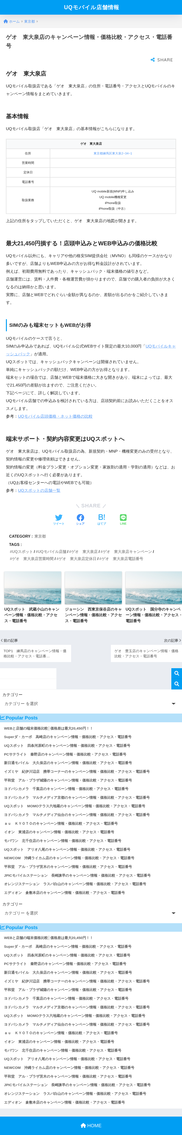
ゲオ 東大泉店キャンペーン (127, 542)
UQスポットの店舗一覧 (39, 481)
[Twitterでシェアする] (58, 510)
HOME (91, 1116)
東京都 (40, 527)
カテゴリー (12, 685)
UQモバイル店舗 (52, 542)
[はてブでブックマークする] (101, 510)
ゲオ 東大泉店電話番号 (122, 549)
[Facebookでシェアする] (80, 510)
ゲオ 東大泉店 (84, 542)
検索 (176, 664)
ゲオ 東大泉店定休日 (77, 549)
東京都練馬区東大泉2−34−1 (113, 144)
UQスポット (22, 542)
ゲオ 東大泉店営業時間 (33, 549)
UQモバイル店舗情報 (91, 7)
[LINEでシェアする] (123, 510)
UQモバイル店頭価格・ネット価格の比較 (55, 407)
